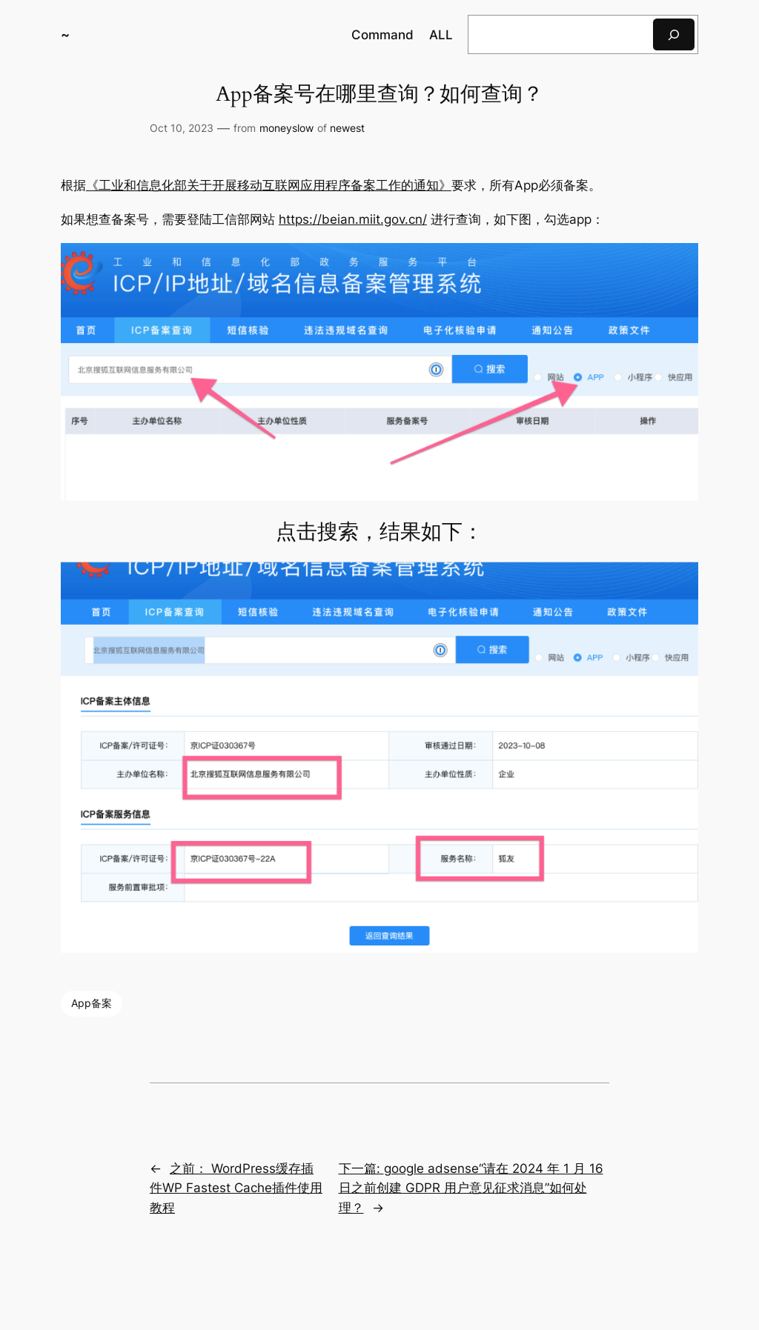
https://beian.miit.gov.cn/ (353, 219)
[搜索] (674, 34)
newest (347, 128)
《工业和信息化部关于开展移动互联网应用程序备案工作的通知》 (268, 185)
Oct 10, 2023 (181, 128)
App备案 (91, 1003)
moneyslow (286, 128)
